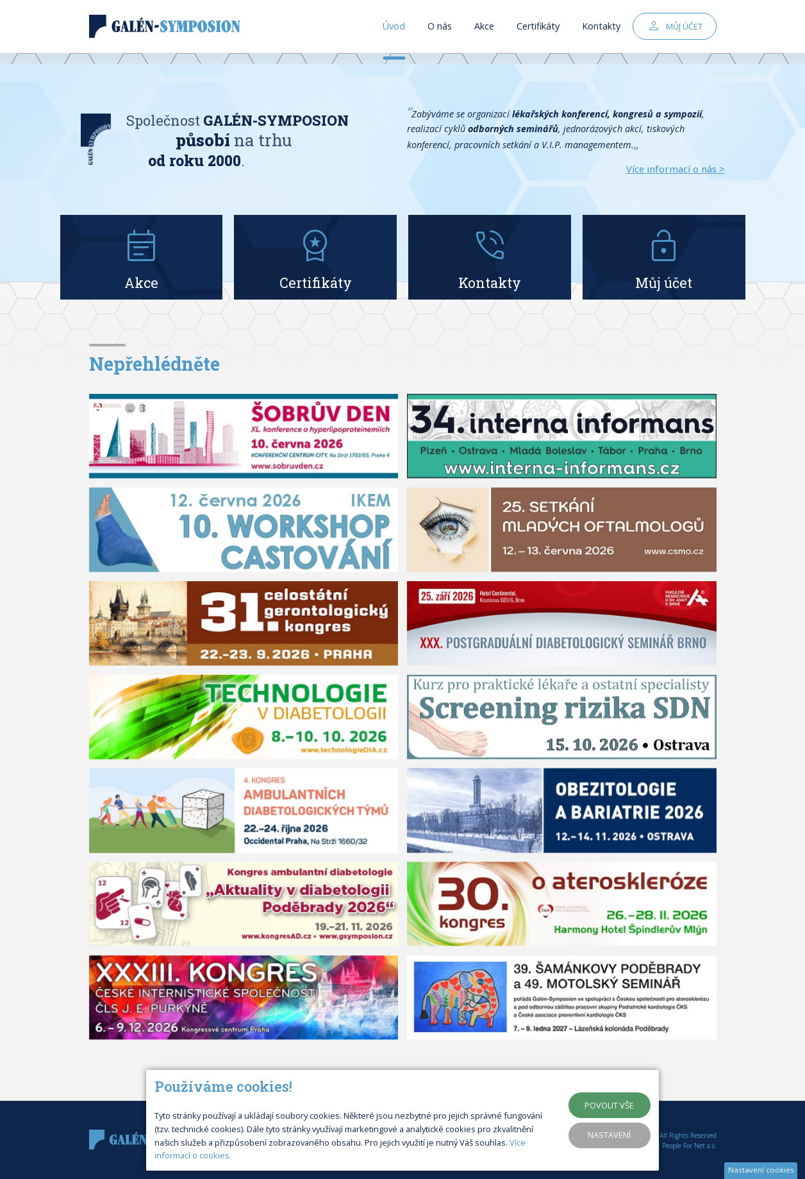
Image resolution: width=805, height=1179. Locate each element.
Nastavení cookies (761, 1170)
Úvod (394, 32)
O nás (439, 32)
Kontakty (601, 32)
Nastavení (609, 1135)
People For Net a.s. (689, 1145)
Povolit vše (609, 1105)
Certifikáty (538, 32)
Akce (484, 32)
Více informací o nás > (675, 169)
